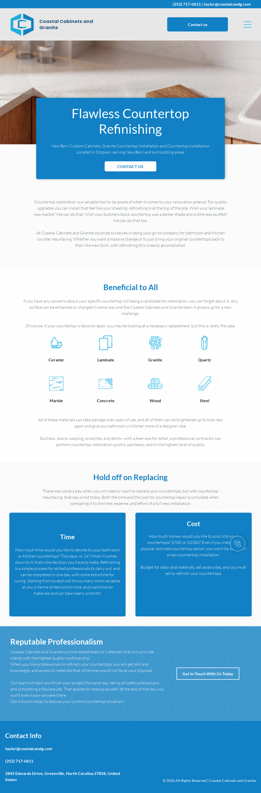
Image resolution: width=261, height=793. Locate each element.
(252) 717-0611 (187, 4)
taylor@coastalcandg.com (227, 4)
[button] (247, 24)
